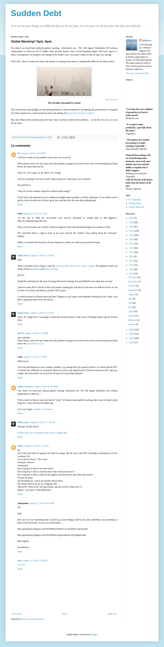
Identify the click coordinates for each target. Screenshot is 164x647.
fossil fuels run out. (35, 343)
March (131, 316)
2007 (131, 338)
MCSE (20, 333)
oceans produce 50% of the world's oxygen (75, 266)
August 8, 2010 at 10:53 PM (33, 153)
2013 (131, 261)
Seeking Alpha (134, 203)
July (130, 298)
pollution (36, 269)
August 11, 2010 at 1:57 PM (36, 446)
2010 (131, 273)
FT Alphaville (134, 199)
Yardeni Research (136, 207)
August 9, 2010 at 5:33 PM (36, 333)
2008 (131, 334)
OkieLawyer (23, 255)
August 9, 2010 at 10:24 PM (46, 386)
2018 (131, 248)
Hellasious (146, 40)
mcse (19, 560)
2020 (131, 239)
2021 (131, 235)
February (132, 320)
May (130, 307)
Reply (20, 204)
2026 (131, 218)
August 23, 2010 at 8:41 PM (42, 503)
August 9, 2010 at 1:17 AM (35, 213)
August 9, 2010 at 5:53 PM (35, 357)
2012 (131, 265)
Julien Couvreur (25, 386)
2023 (131, 226)
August (131, 294)
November (133, 281)
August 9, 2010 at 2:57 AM (42, 313)
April (131, 311)
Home (64, 614)
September (133, 290)
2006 (131, 342)
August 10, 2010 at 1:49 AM (42, 422)
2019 (131, 243)
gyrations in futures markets (80, 113)
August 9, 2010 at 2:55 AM (42, 255)
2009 (131, 329)
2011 (131, 269)
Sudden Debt (36, 13)
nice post (21, 564)
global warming (51, 269)
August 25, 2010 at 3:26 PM (35, 560)
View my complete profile (137, 73)
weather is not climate (42, 409)
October (132, 286)
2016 (131, 256)
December (133, 277)
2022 (131, 231)
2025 (131, 222)
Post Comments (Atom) (33, 619)
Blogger (93, 634)
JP (18, 153)
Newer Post (17, 614)
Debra (20, 446)
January (132, 324)
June (130, 303)
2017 (131, 252)
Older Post (112, 614)
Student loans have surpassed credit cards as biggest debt (42, 433)
